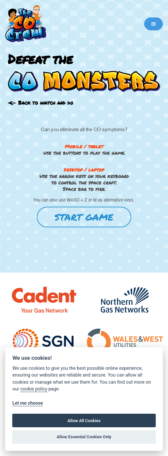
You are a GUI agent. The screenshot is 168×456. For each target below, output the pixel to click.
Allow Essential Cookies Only (84, 436)
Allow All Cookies (83, 420)
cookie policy (33, 389)
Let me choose (27, 403)
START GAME (84, 217)
